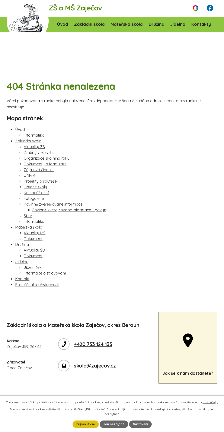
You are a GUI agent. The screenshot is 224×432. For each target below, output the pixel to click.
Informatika (34, 135)
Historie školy (35, 187)
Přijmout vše (85, 424)
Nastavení (140, 424)
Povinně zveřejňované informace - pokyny (70, 209)
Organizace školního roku (46, 158)
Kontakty (201, 24)
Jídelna (177, 24)
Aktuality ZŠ (34, 146)
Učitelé (29, 175)
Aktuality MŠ (34, 232)
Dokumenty (34, 238)
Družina (156, 24)
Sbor (28, 215)
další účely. (210, 402)
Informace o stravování (45, 273)
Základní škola (89, 24)
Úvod (62, 24)
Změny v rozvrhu (39, 152)
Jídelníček (33, 267)
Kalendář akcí (36, 192)
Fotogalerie (34, 198)
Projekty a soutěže (40, 181)
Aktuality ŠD (34, 250)
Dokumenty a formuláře (45, 164)
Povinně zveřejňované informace (53, 204)
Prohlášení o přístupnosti (37, 284)
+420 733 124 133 (93, 344)
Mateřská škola (127, 24)
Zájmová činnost (39, 169)
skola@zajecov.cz (95, 365)
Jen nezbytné (113, 424)
